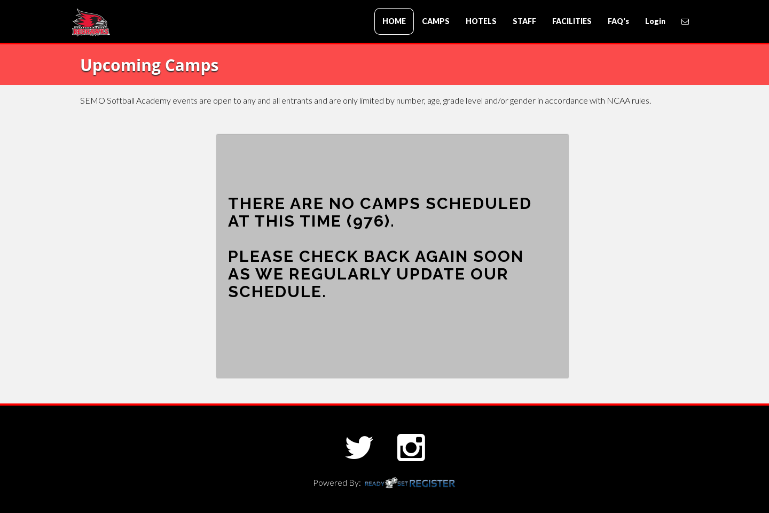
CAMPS (436, 21)
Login (655, 21)
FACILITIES (572, 21)
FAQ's (618, 21)
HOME (394, 21)
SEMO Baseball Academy (136, 22)
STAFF (524, 21)
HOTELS (481, 21)
